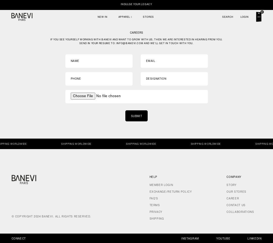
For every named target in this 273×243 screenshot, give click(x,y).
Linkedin (254, 239)
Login (244, 17)
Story (231, 185)
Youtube (223, 239)
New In (103, 17)
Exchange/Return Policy (171, 192)
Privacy (156, 212)
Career (232, 198)
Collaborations (240, 212)
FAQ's (154, 198)
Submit (136, 116)
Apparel (125, 17)
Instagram (190, 239)
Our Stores (236, 192)
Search (227, 17)
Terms (155, 205)
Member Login (161, 185)
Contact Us (235, 205)
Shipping (157, 219)
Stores (148, 17)
